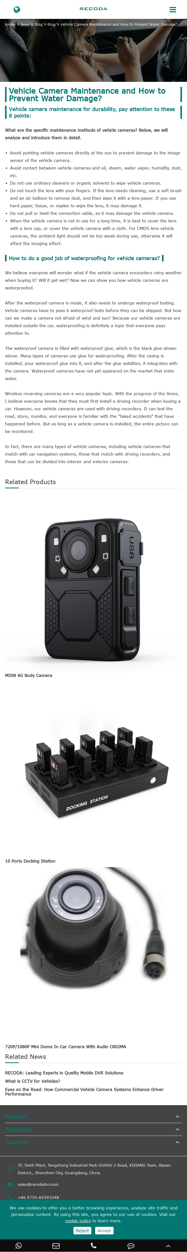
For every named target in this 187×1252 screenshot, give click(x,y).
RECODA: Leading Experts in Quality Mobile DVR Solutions (64, 1073)
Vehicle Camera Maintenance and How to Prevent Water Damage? (119, 24)
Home (10, 24)
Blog (51, 24)
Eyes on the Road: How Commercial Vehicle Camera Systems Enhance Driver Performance (84, 1091)
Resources (18, 1129)
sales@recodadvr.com (32, 1184)
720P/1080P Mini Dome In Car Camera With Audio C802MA (65, 1046)
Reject (82, 1230)
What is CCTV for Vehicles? (32, 1081)
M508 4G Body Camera (28, 675)
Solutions (16, 1142)
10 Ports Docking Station (30, 861)
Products (16, 1116)
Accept (104, 1230)
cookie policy (78, 1221)
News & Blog (31, 24)
